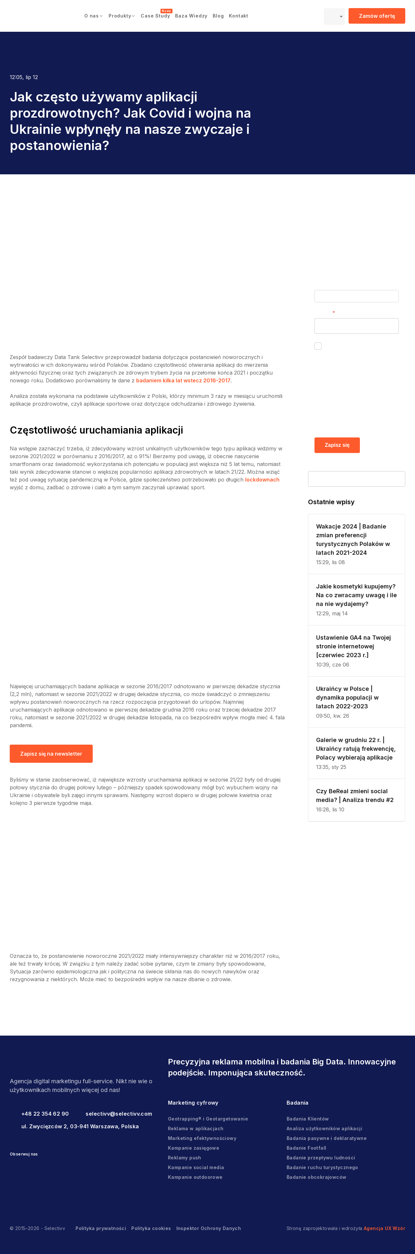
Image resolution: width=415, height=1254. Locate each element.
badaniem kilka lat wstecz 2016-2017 (183, 380)
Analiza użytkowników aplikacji (324, 1128)
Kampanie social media (196, 1167)
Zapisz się (337, 445)
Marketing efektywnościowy (202, 1138)
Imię (319, 284)
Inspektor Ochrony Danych (208, 1228)
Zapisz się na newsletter (51, 753)
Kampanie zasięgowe (193, 1148)
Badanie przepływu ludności (321, 1157)
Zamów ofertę (377, 16)
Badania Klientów (308, 1118)
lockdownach (262, 479)
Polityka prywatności (101, 1228)
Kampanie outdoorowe (195, 1177)
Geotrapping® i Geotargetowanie (208, 1118)
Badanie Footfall (306, 1148)
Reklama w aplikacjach (195, 1128)
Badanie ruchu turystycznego (322, 1167)
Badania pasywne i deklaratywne (327, 1138)
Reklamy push (184, 1157)
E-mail (322, 312)
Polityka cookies (151, 1228)
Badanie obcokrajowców (316, 1177)
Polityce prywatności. (350, 421)
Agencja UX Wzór (384, 1228)
